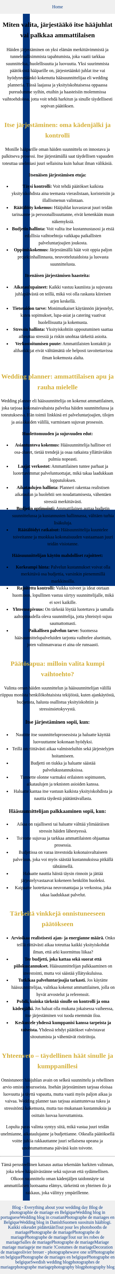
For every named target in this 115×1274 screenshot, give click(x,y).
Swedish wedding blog (51, 1262)
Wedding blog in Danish (41, 1222)
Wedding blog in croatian (42, 1217)
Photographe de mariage (51, 1232)
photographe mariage (33, 1267)
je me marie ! (43, 1247)
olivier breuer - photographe (45, 1252)
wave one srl (81, 1252)
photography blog (67, 1267)
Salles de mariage (35, 1242)
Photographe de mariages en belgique (54, 1257)
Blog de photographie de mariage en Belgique (56, 1210)
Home (57, 6)
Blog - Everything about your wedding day (50, 1207)
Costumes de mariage (74, 1247)
